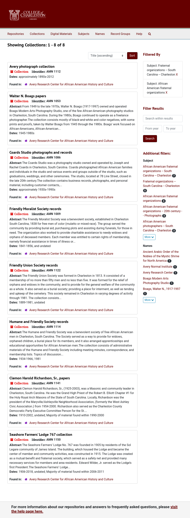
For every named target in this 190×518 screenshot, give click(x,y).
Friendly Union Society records (33, 265)
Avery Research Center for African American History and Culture (71, 84)
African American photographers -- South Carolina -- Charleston (158, 226)
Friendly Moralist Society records (35, 208)
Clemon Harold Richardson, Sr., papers (39, 378)
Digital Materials (61, 34)
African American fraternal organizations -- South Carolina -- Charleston (160, 171)
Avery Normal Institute (158, 266)
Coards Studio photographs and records (40, 152)
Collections (37, 34)
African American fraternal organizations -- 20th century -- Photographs (162, 211)
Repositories (15, 34)
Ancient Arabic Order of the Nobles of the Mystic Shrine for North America (161, 256)
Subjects (83, 34)
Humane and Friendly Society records (38, 321)
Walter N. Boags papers (27, 96)
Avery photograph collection (32, 66)
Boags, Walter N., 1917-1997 (161, 289)
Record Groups (120, 34)
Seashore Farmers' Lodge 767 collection (40, 434)
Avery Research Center (158, 272)
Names (100, 34)
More (149, 237)
